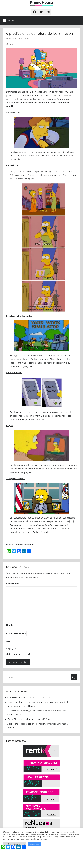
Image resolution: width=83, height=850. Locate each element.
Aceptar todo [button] (34, 844)
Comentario (13, 583)
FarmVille (21, 363)
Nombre (10, 625)
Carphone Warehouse (24, 544)
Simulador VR (13, 316)
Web (8, 641)
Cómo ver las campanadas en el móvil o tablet (30, 697)
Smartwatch (12, 112)
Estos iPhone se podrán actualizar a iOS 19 (28, 719)
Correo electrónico (16, 633)
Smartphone (26, 419)
